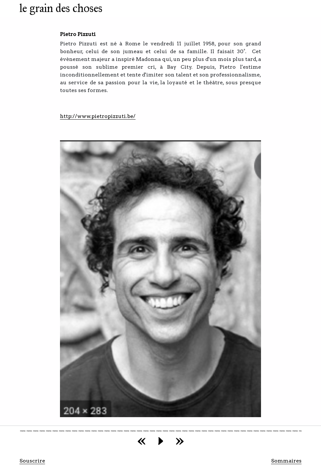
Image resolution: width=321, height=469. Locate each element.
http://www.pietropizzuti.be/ (98, 116)
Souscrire (32, 461)
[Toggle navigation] (116, 10)
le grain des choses (60, 8)
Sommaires (286, 461)
